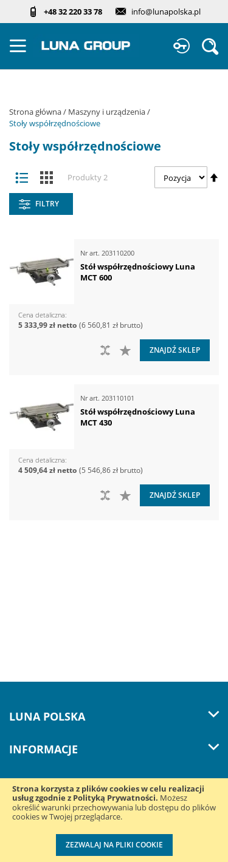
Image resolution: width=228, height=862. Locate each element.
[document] (114, 820)
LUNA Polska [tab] (114, 716)
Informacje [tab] (114, 749)
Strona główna (36, 111)
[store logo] (86, 45)
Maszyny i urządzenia (107, 111)
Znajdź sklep (175, 350)
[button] (127, 350)
